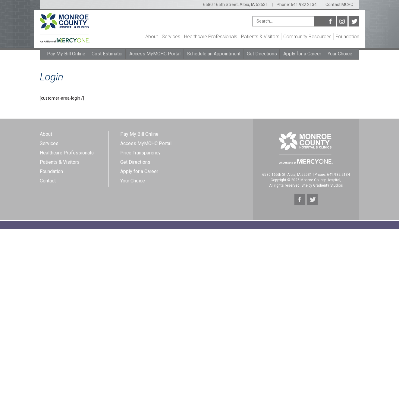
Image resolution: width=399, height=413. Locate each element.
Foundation (347, 36)
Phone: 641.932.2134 (297, 4)
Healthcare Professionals (210, 36)
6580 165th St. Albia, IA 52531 (287, 174)
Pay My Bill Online (66, 54)
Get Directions (262, 54)
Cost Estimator (107, 54)
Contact (48, 181)
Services (171, 36)
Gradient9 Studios (328, 185)
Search (319, 21)
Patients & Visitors (260, 36)
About (151, 36)
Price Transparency (140, 153)
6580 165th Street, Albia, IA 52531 (235, 4)
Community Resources (307, 36)
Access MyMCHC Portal (155, 54)
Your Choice (340, 54)
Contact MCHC (339, 4)
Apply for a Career (302, 54)
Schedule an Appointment (213, 54)
